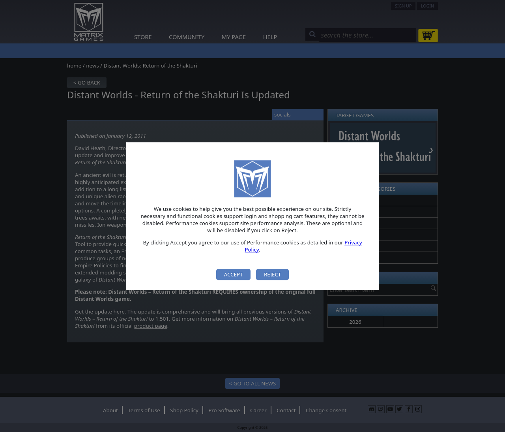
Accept (233, 274)
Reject (272, 274)
